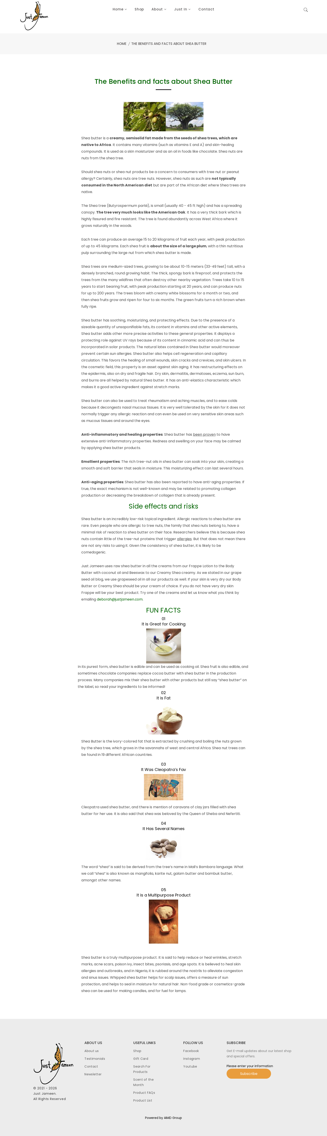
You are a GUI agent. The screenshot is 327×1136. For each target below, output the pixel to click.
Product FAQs (144, 1092)
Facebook (191, 1051)
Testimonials (94, 1058)
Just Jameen (44, 1093)
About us (91, 1051)
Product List (142, 1100)
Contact (91, 1066)
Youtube (190, 1066)
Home (121, 43)
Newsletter (93, 1074)
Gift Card (140, 1058)
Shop (137, 1051)
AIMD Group (173, 1118)
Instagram (191, 1058)
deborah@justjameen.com (120, 599)
